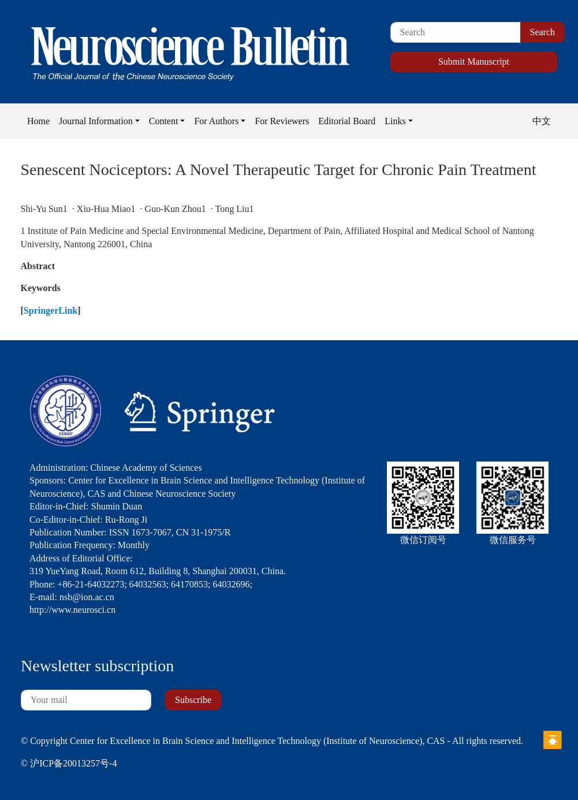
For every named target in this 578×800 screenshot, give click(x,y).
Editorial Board (346, 121)
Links (395, 121)
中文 (541, 121)
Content (163, 121)
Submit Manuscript (473, 61)
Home (38, 121)
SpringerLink (50, 310)
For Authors (216, 121)
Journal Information (96, 121)
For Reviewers (282, 121)
